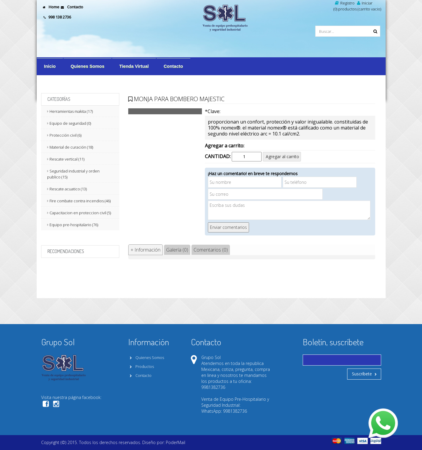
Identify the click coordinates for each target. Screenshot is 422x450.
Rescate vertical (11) (67, 159)
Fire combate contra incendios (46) (80, 201)
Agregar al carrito (282, 156)
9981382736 (213, 387)
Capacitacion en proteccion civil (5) (80, 212)
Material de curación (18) (71, 147)
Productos (141, 366)
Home (50, 7)
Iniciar (363, 3)
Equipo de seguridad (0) (70, 123)
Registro (344, 3)
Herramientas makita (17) (71, 111)
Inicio (50, 66)
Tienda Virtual (134, 66)
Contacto (71, 7)
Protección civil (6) (65, 135)
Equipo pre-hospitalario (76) (74, 224)
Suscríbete (364, 374)
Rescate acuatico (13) (68, 189)
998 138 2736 (57, 17)
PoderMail (175, 442)
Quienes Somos (87, 66)
